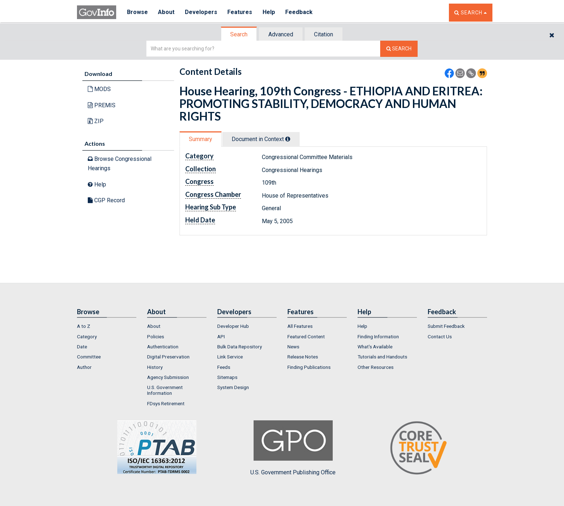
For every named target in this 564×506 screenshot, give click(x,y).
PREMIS (101, 105)
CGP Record (106, 200)
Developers (202, 12)
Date (82, 346)
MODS (99, 89)
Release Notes (302, 357)
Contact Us (440, 336)
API (221, 336)
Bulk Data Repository (239, 346)
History (155, 367)
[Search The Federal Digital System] (399, 49)
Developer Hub (233, 326)
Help (270, 12)
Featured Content (306, 336)
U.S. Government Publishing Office (293, 448)
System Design (233, 387)
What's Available (375, 346)
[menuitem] (106, 326)
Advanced (280, 34)
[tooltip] (287, 139)
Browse (137, 12)
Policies (155, 336)
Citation (323, 34)
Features (240, 12)
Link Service (230, 357)
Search (238, 34)
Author (84, 367)
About (167, 12)
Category (87, 336)
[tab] (239, 34)
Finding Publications (309, 367)
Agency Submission (168, 377)
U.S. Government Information (165, 390)
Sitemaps (227, 377)
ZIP (96, 121)
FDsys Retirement (166, 403)
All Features (300, 326)
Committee (89, 357)
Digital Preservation (168, 357)
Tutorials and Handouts (382, 357)
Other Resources (376, 367)
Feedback (300, 12)
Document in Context (261, 139)
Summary (200, 139)
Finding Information (378, 336)
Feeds (223, 367)
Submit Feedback (446, 326)
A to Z (83, 326)
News (293, 346)
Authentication (162, 346)
